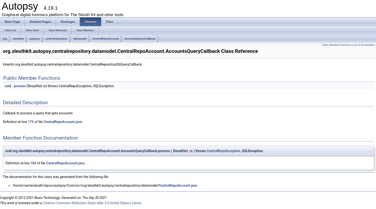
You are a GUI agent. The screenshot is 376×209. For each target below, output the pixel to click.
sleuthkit (18, 38)
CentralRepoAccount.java (63, 122)
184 (33, 163)
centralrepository (56, 38)
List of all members (364, 45)
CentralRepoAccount (106, 38)
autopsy (35, 38)
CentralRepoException (223, 151)
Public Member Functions (336, 45)
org (5, 38)
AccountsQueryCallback (140, 38)
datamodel (80, 38)
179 (31, 122)
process (20, 86)
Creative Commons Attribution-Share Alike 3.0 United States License (92, 203)
